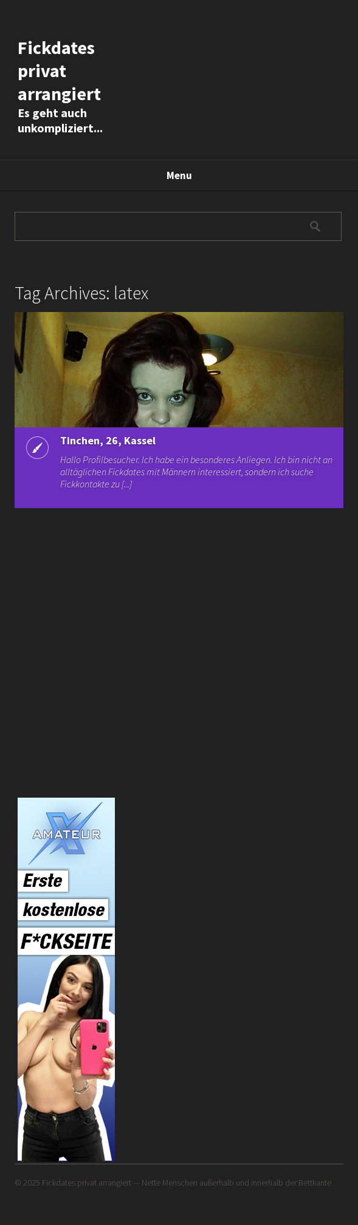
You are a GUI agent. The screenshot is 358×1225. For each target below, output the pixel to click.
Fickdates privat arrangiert (59, 70)
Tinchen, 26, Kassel (108, 440)
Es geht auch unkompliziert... (60, 120)
